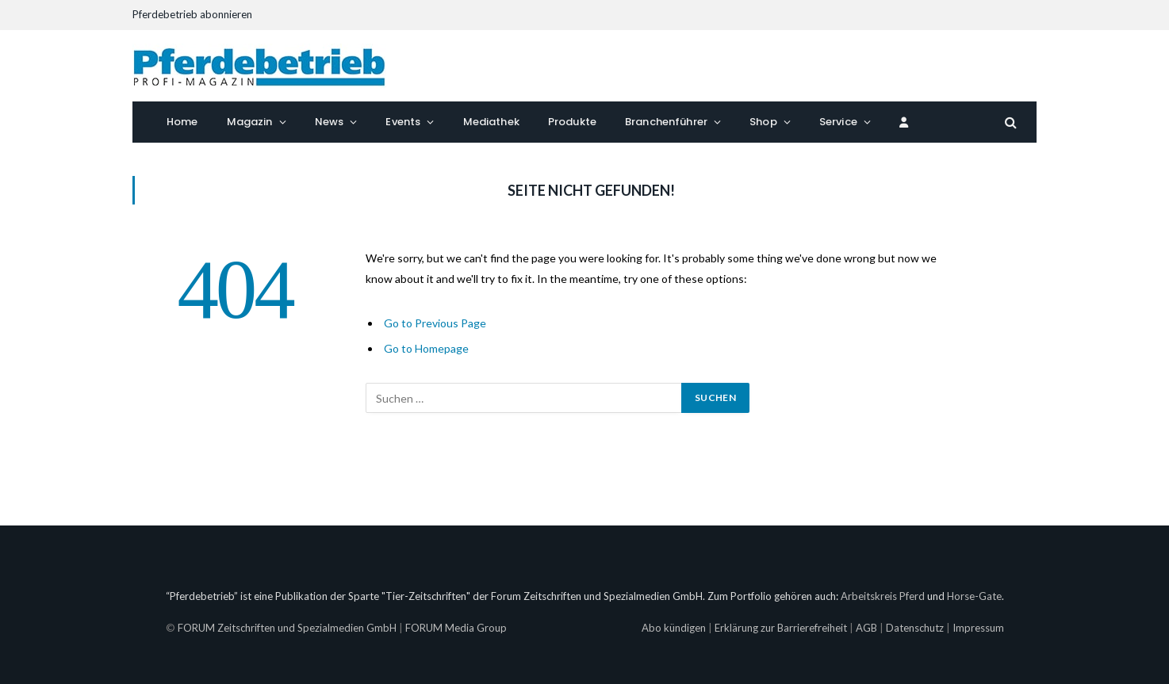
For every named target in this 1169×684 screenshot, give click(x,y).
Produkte (572, 121)
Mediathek (491, 121)
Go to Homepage (426, 348)
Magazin (250, 121)
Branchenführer (666, 121)
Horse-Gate (974, 596)
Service (838, 121)
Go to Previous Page (435, 323)
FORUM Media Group (456, 627)
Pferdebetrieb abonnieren (192, 14)
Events (402, 121)
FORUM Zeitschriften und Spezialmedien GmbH (287, 627)
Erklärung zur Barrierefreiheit (781, 627)
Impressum (978, 627)
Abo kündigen (674, 627)
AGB (866, 627)
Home (182, 121)
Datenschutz (915, 627)
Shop (763, 121)
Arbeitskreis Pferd (883, 596)
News (329, 121)
